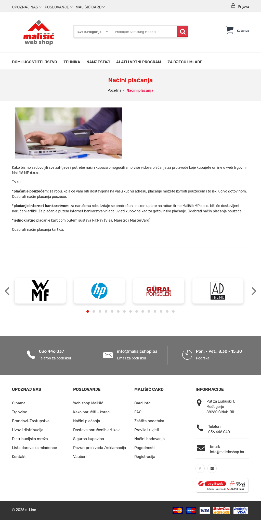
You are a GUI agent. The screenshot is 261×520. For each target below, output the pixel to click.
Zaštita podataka (149, 421)
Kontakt (19, 456)
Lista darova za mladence (34, 447)
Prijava (240, 6)
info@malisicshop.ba (137, 351)
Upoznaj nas (26, 7)
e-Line (30, 510)
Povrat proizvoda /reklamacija (99, 447)
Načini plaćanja (86, 421)
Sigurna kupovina (88, 439)
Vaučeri (79, 456)
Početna (114, 90)
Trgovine (19, 412)
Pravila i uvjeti (146, 430)
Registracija (144, 456)
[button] (88, 311)
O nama (18, 403)
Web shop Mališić (88, 403)
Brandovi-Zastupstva (30, 421)
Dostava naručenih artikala (97, 430)
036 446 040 (219, 432)
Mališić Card (90, 7)
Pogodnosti (144, 447)
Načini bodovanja (149, 439)
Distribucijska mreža (30, 439)
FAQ (137, 412)
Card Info (142, 403)
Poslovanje (58, 7)
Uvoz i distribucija (27, 430)
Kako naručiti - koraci (92, 412)
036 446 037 (51, 351)
